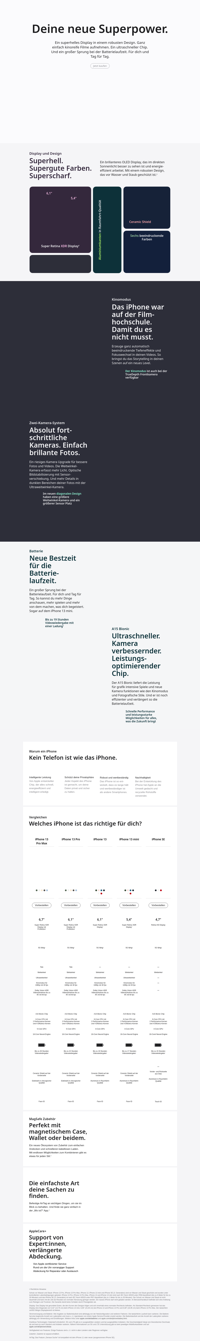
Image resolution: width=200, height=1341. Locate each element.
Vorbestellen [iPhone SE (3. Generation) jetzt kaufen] (158, 905)
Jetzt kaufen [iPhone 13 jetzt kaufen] (100, 65)
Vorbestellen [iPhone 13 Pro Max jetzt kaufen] (41, 905)
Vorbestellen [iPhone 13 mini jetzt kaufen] (129, 905)
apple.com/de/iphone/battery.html (114, 1318)
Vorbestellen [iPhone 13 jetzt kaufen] (100, 905)
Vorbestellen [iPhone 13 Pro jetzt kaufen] (71, 905)
